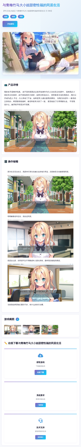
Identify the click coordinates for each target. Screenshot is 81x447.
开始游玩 (10, 24)
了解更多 (40, 405)
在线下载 (40, 372)
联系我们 (40, 437)
